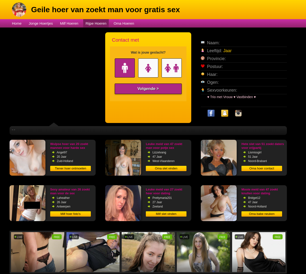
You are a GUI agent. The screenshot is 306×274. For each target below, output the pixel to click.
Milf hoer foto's (70, 214)
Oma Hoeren (124, 23)
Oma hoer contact (261, 168)
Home (17, 23)
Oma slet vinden (166, 168)
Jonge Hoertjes (41, 23)
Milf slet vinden (166, 214)
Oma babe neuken (262, 214)
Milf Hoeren (69, 23)
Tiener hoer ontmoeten (70, 168)
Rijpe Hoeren (96, 23)
